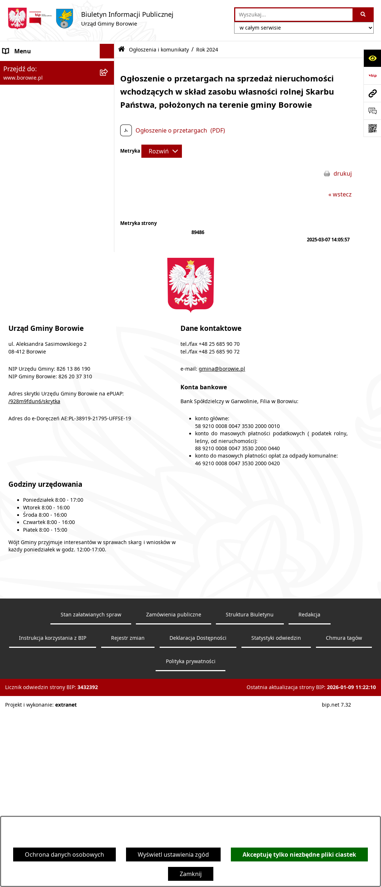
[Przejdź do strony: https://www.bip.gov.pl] (372, 75)
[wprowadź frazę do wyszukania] (294, 14)
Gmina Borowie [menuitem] (24, 216)
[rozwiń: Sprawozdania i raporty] (109, 274)
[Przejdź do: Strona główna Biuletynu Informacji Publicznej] (121, 49)
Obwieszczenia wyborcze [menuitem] (37, 157)
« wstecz (340, 194)
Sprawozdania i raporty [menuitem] (35, 274)
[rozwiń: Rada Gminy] (109, 201)
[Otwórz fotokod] (372, 128)
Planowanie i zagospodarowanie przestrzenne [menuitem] (48, 307)
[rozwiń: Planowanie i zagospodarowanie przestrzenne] (109, 304)
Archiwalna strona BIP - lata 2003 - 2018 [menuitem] (50, 392)
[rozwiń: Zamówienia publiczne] (109, 245)
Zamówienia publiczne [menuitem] (34, 245)
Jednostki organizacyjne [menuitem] (36, 230)
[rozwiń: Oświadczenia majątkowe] (109, 260)
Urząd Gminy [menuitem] (21, 187)
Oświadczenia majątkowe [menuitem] (38, 260)
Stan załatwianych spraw (91, 793)
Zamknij (191, 874)
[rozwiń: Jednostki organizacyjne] (109, 231)
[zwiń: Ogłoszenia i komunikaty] (109, 66)
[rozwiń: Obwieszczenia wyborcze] (109, 158)
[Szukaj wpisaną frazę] (364, 14)
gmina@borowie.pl (222, 547)
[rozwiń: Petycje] (109, 327)
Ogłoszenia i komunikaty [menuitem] (37, 66)
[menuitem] (57, 84)
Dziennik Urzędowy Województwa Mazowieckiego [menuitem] (50, 345)
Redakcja (309, 793)
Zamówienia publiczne (173, 793)
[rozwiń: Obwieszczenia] (109, 143)
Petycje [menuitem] (13, 327)
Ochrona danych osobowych (64, 854)
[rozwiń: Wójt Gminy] (109, 172)
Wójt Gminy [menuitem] (19, 172)
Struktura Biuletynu (250, 793)
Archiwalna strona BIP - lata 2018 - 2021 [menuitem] (50, 369)
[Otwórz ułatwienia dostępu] (372, 58)
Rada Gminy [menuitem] (19, 201)
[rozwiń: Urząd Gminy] (109, 187)
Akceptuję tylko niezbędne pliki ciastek (299, 854)
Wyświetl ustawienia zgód (173, 854)
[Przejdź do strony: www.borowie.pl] (372, 93)
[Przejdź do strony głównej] (90, 18)
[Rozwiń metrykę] (161, 151)
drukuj (343, 173)
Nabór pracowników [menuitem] (31, 289)
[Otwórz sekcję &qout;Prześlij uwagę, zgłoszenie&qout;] (372, 110)
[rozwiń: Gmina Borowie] (109, 216)
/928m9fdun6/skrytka (34, 580)
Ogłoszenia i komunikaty (159, 49)
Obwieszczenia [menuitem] (23, 143)
